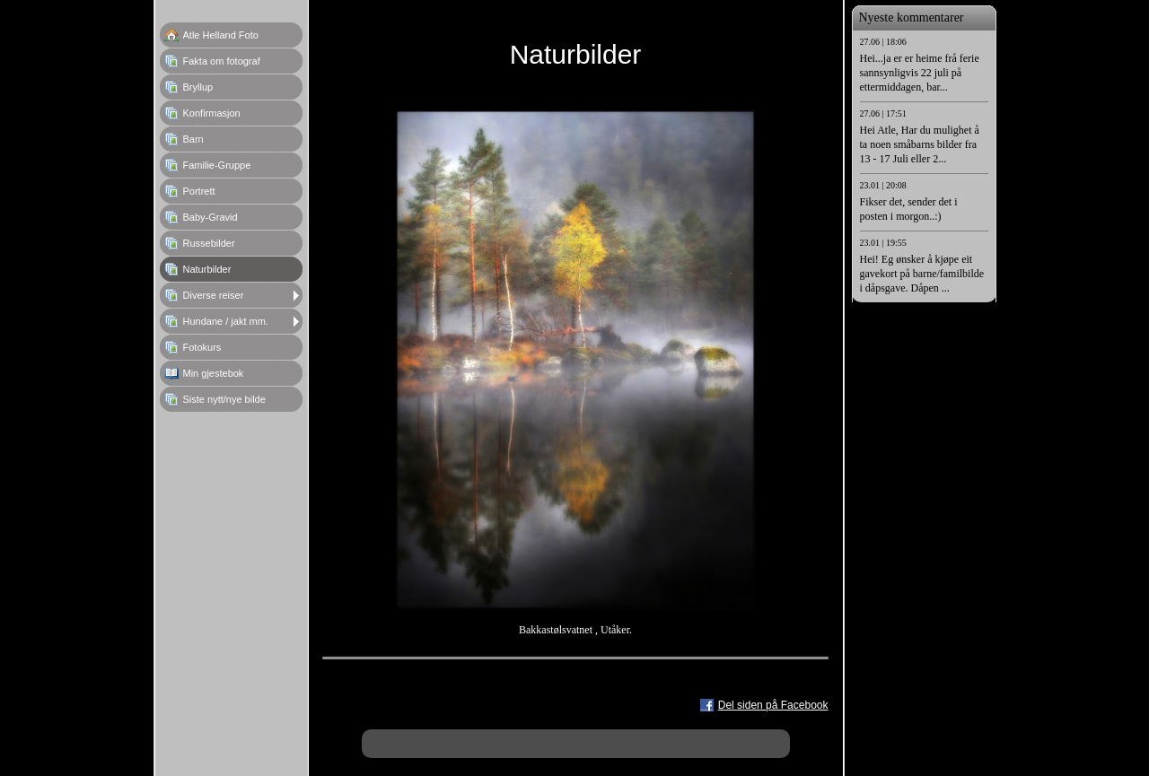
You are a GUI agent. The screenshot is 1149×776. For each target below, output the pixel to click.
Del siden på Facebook (773, 705)
